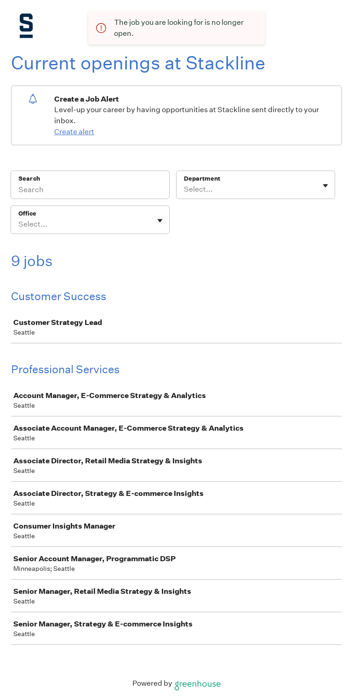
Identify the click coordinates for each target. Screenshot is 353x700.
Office (27, 213)
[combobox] (184, 189)
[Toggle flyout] (325, 185)
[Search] (90, 191)
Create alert (74, 131)
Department (202, 178)
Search (29, 178)
